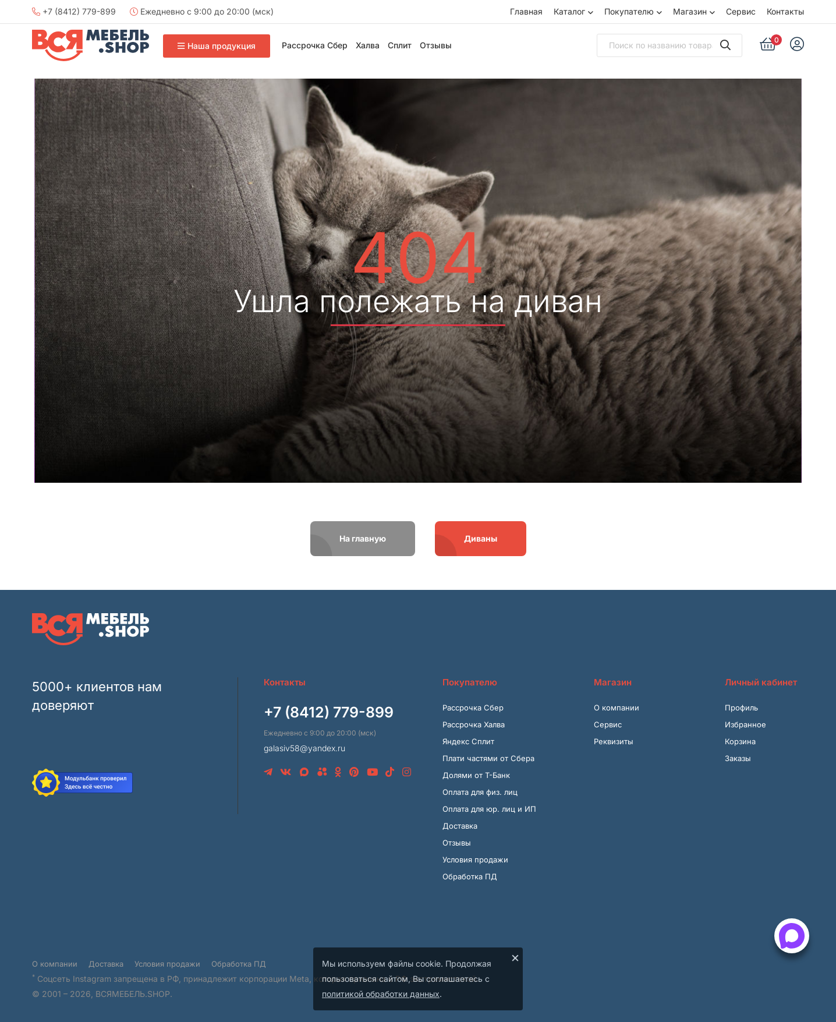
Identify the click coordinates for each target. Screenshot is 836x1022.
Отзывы (436, 45)
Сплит (400, 45)
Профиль (741, 707)
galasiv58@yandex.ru (304, 748)
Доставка (459, 825)
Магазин (690, 11)
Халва (368, 45)
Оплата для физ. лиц (480, 792)
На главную (362, 538)
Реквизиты (613, 741)
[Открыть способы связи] (791, 935)
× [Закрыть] (515, 957)
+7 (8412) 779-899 (74, 11)
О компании (616, 707)
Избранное (745, 724)
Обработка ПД (469, 876)
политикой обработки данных (381, 994)
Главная (526, 11)
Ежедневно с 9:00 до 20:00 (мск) (202, 11)
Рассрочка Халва (473, 724)
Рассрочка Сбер (315, 45)
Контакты (785, 11)
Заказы (738, 758)
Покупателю (629, 11)
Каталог (569, 11)
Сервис (741, 11)
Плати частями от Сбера (488, 758)
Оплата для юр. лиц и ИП (489, 809)
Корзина (740, 741)
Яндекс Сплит (468, 741)
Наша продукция (217, 46)
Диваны (480, 538)
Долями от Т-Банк (476, 775)
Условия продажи (475, 859)
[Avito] (322, 772)
